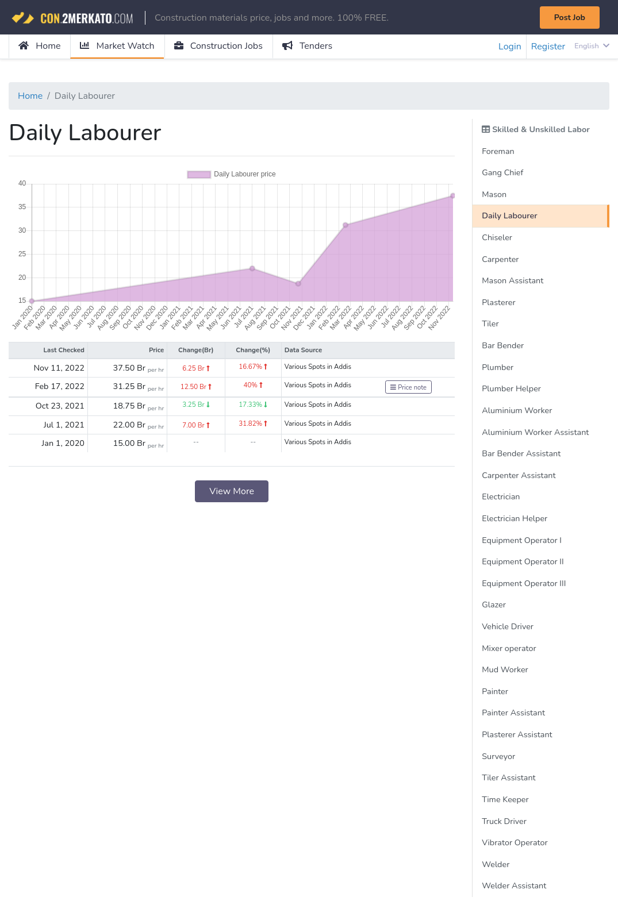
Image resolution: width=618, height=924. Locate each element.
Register (548, 46)
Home (39, 46)
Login (509, 46)
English (591, 46)
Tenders (307, 46)
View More (231, 491)
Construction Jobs (218, 46)
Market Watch (117, 46)
